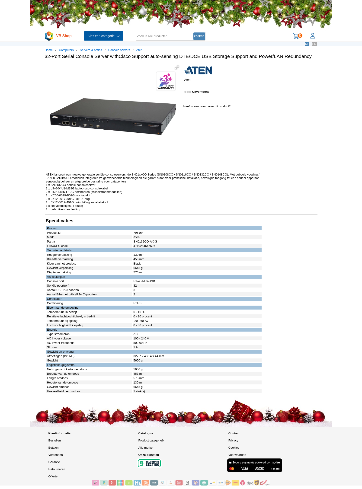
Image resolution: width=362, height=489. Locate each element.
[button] (177, 67)
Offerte (53, 476)
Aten (139, 50)
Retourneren (56, 469)
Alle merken (146, 447)
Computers (66, 50)
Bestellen (54, 440)
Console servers (119, 50)
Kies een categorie (104, 36)
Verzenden (55, 455)
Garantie (54, 462)
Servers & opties (91, 50)
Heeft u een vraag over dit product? (207, 106)
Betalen (53, 447)
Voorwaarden (237, 455)
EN (314, 44)
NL (307, 44)
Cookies (233, 447)
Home (49, 50)
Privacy (233, 440)
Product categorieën (151, 440)
